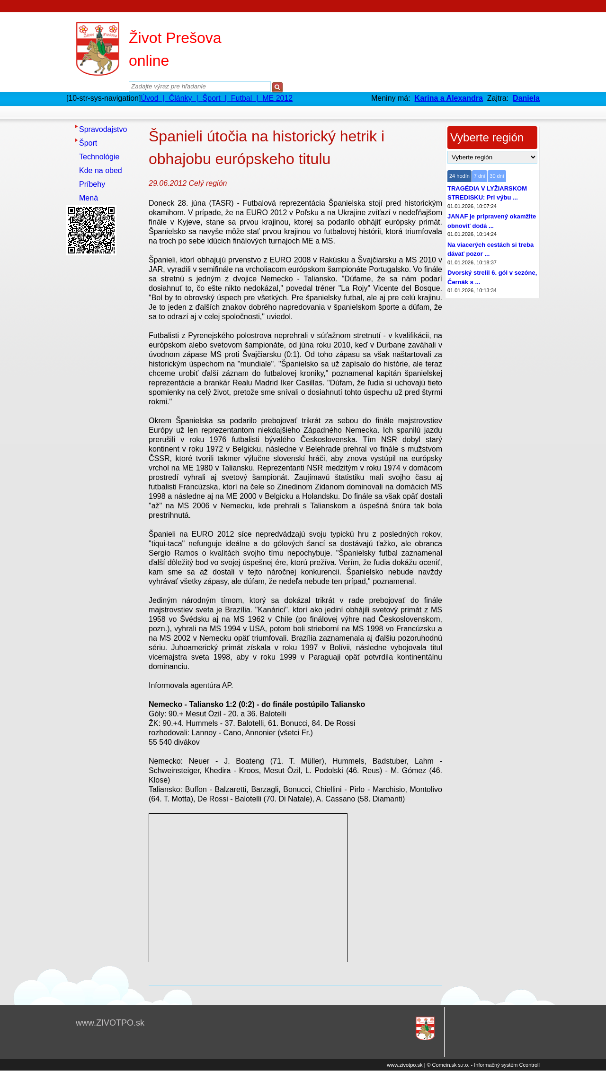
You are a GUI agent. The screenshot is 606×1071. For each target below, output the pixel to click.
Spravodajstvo (103, 129)
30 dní (497, 176)
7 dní (479, 176)
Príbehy (92, 184)
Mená (88, 198)
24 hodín (459, 176)
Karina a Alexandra (449, 98)
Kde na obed (100, 170)
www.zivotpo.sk (404, 1065)
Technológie (99, 157)
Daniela (526, 98)
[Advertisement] (104, 400)
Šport (88, 143)
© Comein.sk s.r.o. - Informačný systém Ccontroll (483, 1065)
